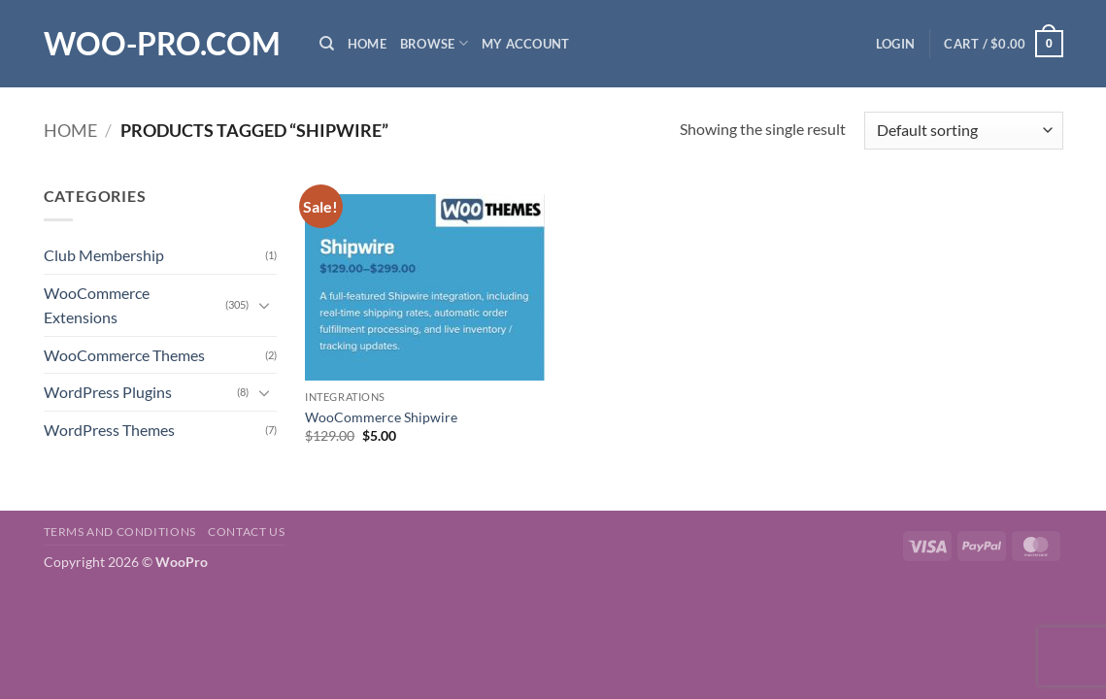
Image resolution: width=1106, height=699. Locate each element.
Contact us (246, 531)
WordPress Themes (109, 429)
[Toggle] (265, 304)
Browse (434, 43)
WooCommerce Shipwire (381, 417)
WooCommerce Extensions (97, 305)
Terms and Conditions (120, 531)
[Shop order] (963, 131)
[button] (895, 43)
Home (367, 43)
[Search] (326, 43)
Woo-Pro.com (162, 43)
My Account (526, 43)
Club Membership (104, 255)
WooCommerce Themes (124, 355)
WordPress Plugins (108, 392)
